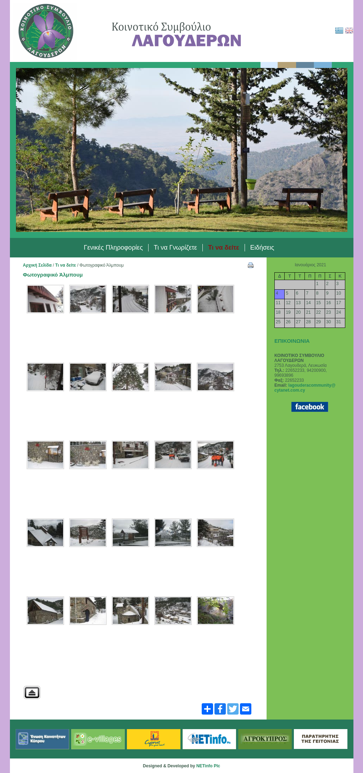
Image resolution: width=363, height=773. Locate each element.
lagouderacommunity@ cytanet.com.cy (304, 388)
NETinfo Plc (208, 765)
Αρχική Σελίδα (37, 265)
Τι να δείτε (65, 265)
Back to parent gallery (32, 692)
